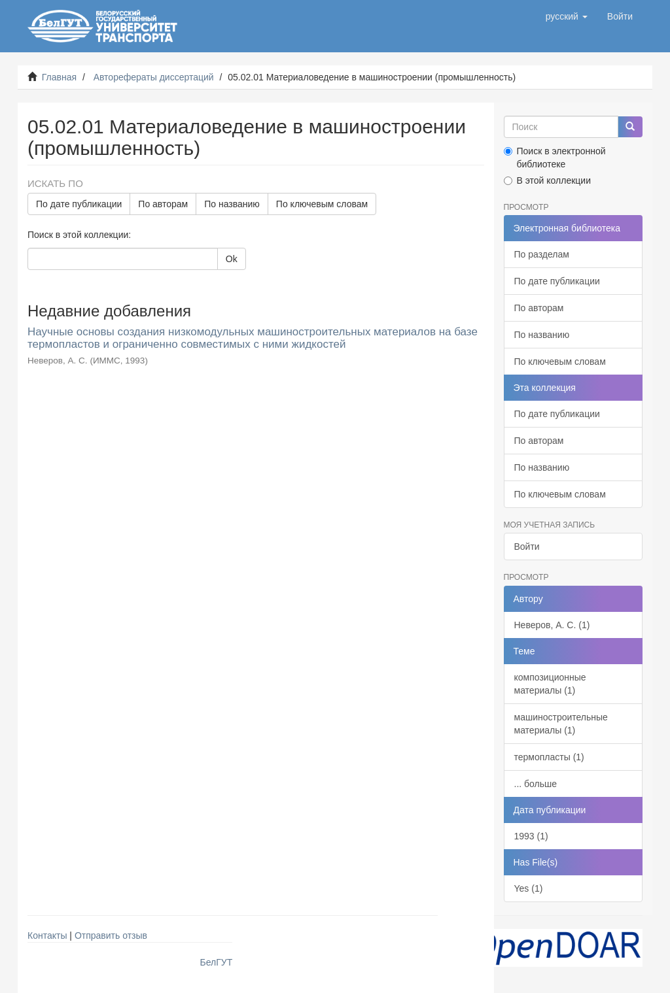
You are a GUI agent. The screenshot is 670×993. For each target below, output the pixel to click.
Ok (232, 259)
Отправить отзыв (111, 935)
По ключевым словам (322, 204)
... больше (535, 784)
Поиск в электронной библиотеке (555, 157)
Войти (527, 546)
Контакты (47, 935)
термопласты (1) (549, 757)
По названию (232, 204)
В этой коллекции (547, 180)
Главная (59, 77)
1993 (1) (531, 836)
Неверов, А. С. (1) (552, 625)
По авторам (163, 204)
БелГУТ (216, 962)
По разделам (541, 254)
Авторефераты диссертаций (154, 77)
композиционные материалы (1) (550, 684)
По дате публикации (79, 204)
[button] (566, 16)
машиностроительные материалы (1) (561, 723)
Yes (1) (528, 888)
